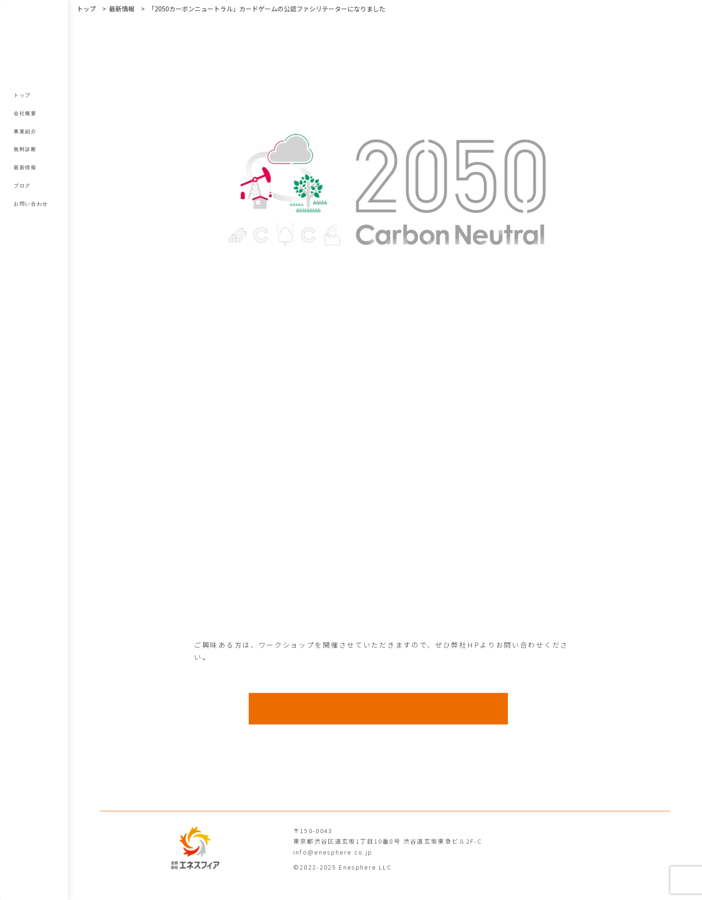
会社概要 (25, 113)
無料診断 (25, 149)
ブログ (22, 185)
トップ (22, 95)
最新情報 (25, 167)
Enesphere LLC (365, 867)
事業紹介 (25, 131)
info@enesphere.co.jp (333, 852)
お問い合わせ (31, 204)
